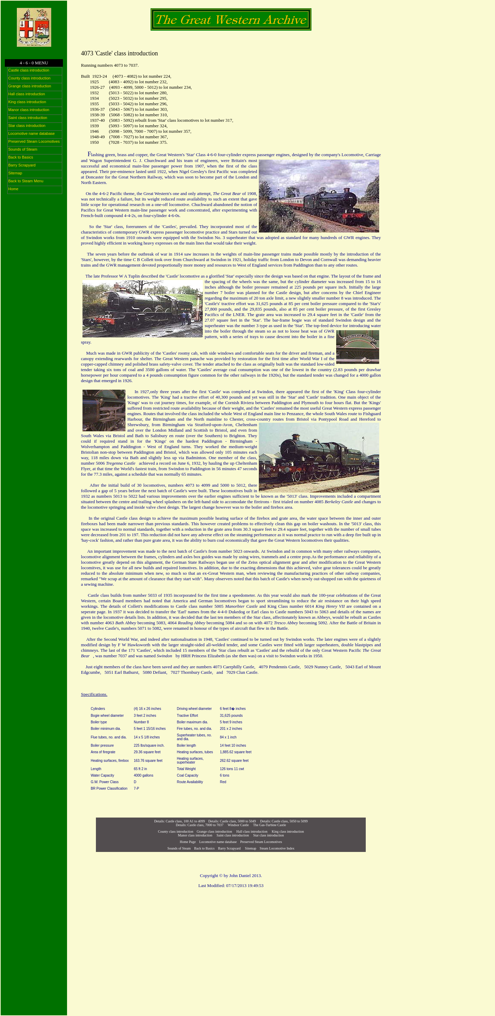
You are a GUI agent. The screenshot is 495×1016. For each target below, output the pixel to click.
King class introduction (288, 831)
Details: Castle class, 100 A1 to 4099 (179, 821)
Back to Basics (204, 848)
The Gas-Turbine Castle (269, 825)
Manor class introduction (195, 835)
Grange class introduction (214, 831)
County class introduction (176, 831)
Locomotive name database (217, 842)
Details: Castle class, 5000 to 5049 (232, 821)
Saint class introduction (233, 835)
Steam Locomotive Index (277, 848)
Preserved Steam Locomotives (261, 842)
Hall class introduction (252, 831)
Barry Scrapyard (229, 848)
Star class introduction (268, 835)
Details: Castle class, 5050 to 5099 (284, 821)
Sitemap (250, 848)
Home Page (188, 842)
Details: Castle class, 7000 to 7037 (199, 825)
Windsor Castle (238, 825)
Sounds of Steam (179, 848)
